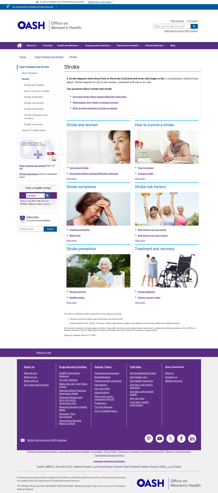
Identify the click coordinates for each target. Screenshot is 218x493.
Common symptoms (79, 230)
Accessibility (97, 451)
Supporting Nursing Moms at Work (70, 422)
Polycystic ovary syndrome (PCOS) (104, 398)
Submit (50, 229)
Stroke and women (34, 85)
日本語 (162, 466)
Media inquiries (173, 381)
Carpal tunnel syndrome (108, 381)
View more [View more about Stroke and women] (71, 178)
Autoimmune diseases (106, 373)
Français (118, 466)
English (177, 466)
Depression (100, 384)
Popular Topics (103, 367)
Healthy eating (76, 297)
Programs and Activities (73, 367)
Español (41, 466)
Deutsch (154, 466)
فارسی (170, 466)
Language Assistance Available (74, 451)
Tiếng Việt (60, 466)
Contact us (171, 377)
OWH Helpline (177, 21)
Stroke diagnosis (146, 292)
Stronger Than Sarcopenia (67, 415)
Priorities (47, 45)
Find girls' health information (139, 404)
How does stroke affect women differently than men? (100, 97)
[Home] (49, 30)
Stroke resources (33, 124)
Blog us (169, 373)
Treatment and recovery (155, 249)
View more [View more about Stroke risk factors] (140, 240)
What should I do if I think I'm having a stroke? (96, 102)
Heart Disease (29, 73)
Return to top (43, 352)
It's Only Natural (68, 380)
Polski (126, 466)
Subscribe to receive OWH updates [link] (47, 440)
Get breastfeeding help (143, 373)
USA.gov (169, 451)
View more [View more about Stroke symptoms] (71, 240)
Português (135, 466)
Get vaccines (137, 398)
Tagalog (78, 466)
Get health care (138, 377)
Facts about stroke (79, 168)
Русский (87, 466)
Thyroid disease (103, 407)
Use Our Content (183, 451)
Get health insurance (141, 381)
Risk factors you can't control (153, 235)
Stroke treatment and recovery (35, 117)
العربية (95, 466)
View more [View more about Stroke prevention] (71, 302)
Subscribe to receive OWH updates (181, 31)
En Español (192, 21)
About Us (29, 367)
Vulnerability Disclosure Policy (109, 455)
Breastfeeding (102, 377)
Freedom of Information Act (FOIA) (147, 451)
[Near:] (36, 195)
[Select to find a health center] (47, 195)
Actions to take (145, 174)
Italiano (145, 466)
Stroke (25, 79)
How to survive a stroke (36, 91)
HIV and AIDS (102, 388)
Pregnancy (100, 403)
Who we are (30, 373)
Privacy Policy (110, 451)
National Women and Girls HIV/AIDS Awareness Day (70, 400)
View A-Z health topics (34, 130)
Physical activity (77, 292)
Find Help (135, 367)
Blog (172, 45)
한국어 (69, 466)
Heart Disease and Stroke (34, 67)
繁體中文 (50, 466)
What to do (75, 235)
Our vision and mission (36, 384)
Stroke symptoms (33, 97)
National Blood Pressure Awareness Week (72, 392)
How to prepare (146, 168)
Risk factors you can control (152, 230)
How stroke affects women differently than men (93, 174)
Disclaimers (124, 451)
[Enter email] (31, 229)
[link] (24, 440)
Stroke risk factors (34, 103)
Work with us (31, 381)
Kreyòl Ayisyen (106, 466)
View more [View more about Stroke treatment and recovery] (140, 302)
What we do (30, 377)
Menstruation (101, 392)
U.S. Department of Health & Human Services (32, 7)
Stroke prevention (34, 109)
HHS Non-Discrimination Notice (42, 451)
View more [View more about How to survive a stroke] (140, 178)
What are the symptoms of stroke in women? (95, 108)
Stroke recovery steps (149, 297)
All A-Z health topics (105, 411)
